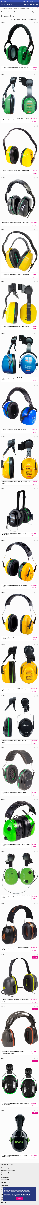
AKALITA (3, 1202)
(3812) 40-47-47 (34, 1)
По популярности (31, 19)
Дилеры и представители (8, 1170)
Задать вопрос (5, 1177)
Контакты (25, 1)
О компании (4, 1185)
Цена (23, 19)
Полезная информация (7, 1172)
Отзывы (3, 1175)
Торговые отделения (6, 1168)
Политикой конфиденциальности (22, 1195)
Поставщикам (5, 1179)
